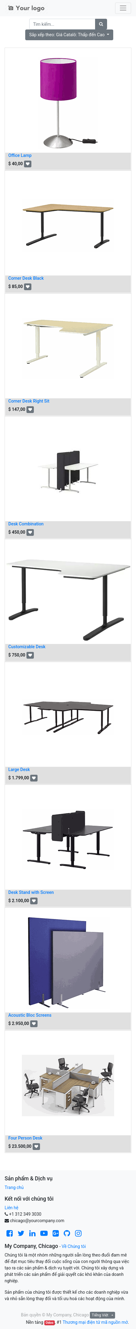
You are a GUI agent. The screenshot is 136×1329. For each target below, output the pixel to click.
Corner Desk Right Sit (28, 401)
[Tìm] (101, 24)
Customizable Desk (27, 646)
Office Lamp (20, 155)
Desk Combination (26, 523)
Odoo (49, 1323)
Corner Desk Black (26, 278)
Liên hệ (11, 1207)
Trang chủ (14, 1187)
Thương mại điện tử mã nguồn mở (95, 1322)
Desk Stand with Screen (31, 892)
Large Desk (19, 769)
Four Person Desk (25, 1138)
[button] (69, 34)
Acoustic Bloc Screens (29, 1015)
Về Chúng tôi (74, 1246)
